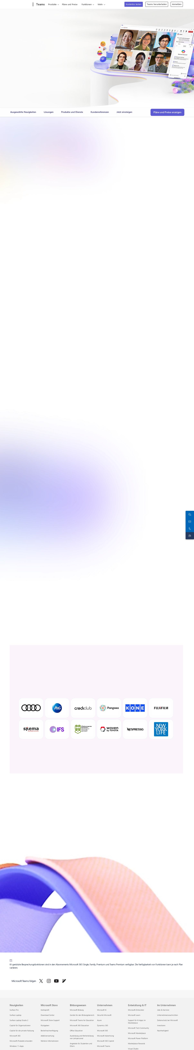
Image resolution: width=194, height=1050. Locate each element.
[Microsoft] (21, 4)
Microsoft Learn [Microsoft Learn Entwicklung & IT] (134, 1015)
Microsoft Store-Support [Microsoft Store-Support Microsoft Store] (50, 1020)
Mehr (100, 4)
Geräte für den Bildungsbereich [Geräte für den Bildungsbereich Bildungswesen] (82, 1015)
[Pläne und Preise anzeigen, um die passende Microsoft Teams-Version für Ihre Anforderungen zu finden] (167, 112)
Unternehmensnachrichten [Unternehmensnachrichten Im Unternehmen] (167, 1015)
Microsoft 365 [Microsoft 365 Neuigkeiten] (15, 1036)
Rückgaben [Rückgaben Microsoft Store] (45, 1025)
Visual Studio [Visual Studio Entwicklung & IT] (133, 1048)
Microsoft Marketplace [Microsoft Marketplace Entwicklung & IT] (137, 1033)
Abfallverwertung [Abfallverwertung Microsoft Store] (47, 1036)
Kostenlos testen (133, 4)
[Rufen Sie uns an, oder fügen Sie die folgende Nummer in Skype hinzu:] (189, 528)
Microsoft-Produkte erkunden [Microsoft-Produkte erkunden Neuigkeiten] (21, 1041)
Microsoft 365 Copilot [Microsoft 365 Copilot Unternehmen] (105, 1041)
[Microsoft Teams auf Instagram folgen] (48, 981)
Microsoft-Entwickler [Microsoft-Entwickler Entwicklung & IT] (136, 1010)
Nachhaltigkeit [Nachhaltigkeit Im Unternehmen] (163, 1030)
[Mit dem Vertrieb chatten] (189, 514)
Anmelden (176, 4)
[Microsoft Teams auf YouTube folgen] (56, 981)
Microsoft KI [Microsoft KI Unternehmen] (101, 1010)
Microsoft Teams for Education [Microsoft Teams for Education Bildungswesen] (82, 1020)
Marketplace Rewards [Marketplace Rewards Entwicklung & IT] (136, 1043)
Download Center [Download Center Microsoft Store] (47, 1015)
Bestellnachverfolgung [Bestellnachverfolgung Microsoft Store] (49, 1030)
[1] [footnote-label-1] (11, 959)
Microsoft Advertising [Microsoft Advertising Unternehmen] (105, 1036)
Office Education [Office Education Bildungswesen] (76, 1030)
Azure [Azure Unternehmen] (99, 1020)
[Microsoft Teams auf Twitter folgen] (41, 981)
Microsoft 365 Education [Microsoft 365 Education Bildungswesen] (79, 1025)
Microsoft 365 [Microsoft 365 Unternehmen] (102, 1030)
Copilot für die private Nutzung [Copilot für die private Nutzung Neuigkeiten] (22, 1030)
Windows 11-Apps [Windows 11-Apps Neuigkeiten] (17, 1046)
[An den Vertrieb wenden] (189, 521)
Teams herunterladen (157, 4)
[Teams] (40, 4)
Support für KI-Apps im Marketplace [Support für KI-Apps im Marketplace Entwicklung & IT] (137, 1021)
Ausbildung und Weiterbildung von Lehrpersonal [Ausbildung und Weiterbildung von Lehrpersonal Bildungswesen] (82, 1037)
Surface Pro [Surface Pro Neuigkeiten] (14, 1010)
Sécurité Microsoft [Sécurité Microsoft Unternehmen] (104, 1015)
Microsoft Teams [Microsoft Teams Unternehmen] (103, 1046)
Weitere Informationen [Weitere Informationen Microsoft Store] (49, 1041)
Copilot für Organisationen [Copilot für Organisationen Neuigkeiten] (20, 1025)
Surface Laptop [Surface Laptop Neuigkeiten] (15, 1015)
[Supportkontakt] (189, 536)
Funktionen (87, 4)
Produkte (52, 4)
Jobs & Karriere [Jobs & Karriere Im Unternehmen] (163, 1010)
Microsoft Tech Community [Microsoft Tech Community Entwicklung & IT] (138, 1028)
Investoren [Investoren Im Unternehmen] (161, 1025)
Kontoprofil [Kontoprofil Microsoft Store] (45, 1010)
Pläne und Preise (69, 4)
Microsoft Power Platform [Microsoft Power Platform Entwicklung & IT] (138, 1038)
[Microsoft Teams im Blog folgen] (64, 981)
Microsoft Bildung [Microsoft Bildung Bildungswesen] (77, 1010)
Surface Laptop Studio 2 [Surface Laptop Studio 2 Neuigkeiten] (19, 1020)
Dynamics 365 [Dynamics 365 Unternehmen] (102, 1025)
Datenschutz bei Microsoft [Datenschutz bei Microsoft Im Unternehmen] (167, 1020)
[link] (23, 113)
